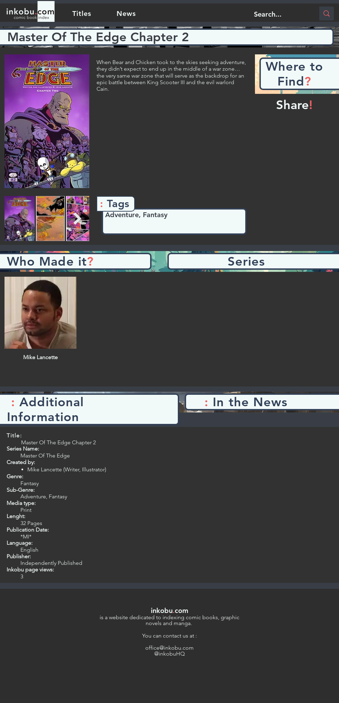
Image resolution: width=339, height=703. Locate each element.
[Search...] (279, 14)
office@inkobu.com (169, 647)
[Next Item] (77, 218)
